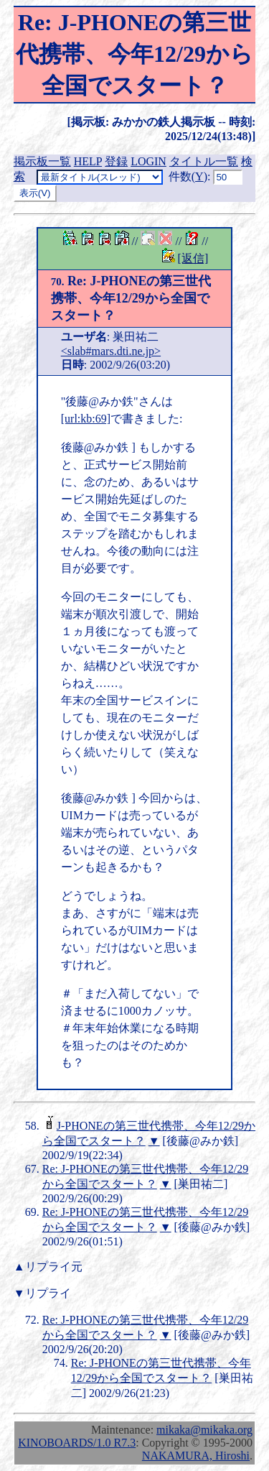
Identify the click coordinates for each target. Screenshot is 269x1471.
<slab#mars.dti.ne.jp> (111, 351)
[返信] (193, 258)
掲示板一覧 (42, 161)
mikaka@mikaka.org (204, 1430)
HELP (88, 161)
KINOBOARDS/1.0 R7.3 (77, 1443)
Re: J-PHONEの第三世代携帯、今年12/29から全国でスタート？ (131, 298)
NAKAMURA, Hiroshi (196, 1455)
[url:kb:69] (85, 418)
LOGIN (148, 161)
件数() (188, 176)
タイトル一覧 (203, 161)
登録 (116, 161)
